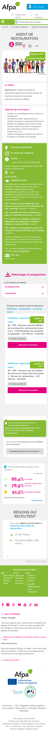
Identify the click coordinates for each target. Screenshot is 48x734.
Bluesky (19, 604)
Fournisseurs (7, 706)
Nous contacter (8, 708)
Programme (24, 46)
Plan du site (29, 719)
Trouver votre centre (20, 15)
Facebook (3, 604)
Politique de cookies (10, 724)
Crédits (39, 726)
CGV (17, 706)
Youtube (25, 604)
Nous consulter (11, 176)
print (30, 46)
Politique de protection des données (23, 721)
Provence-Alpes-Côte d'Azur (27, 542)
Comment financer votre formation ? (24, 451)
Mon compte (38, 7)
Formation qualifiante (20, 27)
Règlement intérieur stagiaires (32, 706)
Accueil (5, 27)
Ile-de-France (22, 534)
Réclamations (21, 708)
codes (19, 44)
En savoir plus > (37, 500)
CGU (7, 726)
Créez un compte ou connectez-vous (19, 428)
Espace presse (32, 729)
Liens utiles (18, 719)
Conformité (32, 708)
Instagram (7, 604)
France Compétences (21, 251)
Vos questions (39, 15)
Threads (13, 604)
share (37, 46)
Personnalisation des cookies (33, 724)
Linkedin (36, 604)
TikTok (30, 604)
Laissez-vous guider (11, 660)
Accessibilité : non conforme (22, 726)
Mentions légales (17, 729)
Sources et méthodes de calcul (14, 497)
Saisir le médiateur (12, 614)
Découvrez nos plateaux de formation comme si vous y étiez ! (25, 638)
